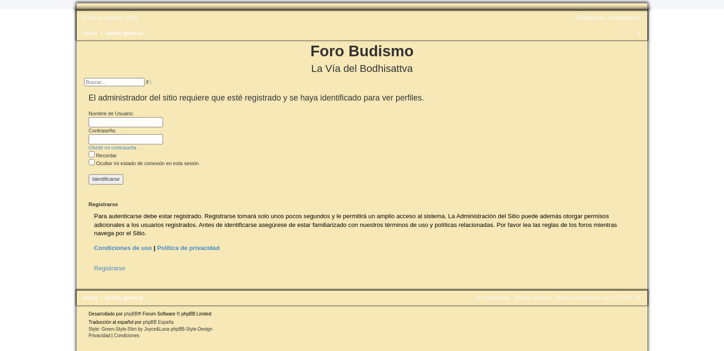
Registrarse (109, 268)
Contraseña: (102, 130)
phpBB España (158, 322)
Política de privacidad (188, 247)
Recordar (103, 155)
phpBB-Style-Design (191, 329)
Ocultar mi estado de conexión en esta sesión (144, 163)
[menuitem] (132, 18)
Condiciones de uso (123, 247)
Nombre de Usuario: (111, 113)
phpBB (131, 313)
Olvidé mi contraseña (112, 147)
